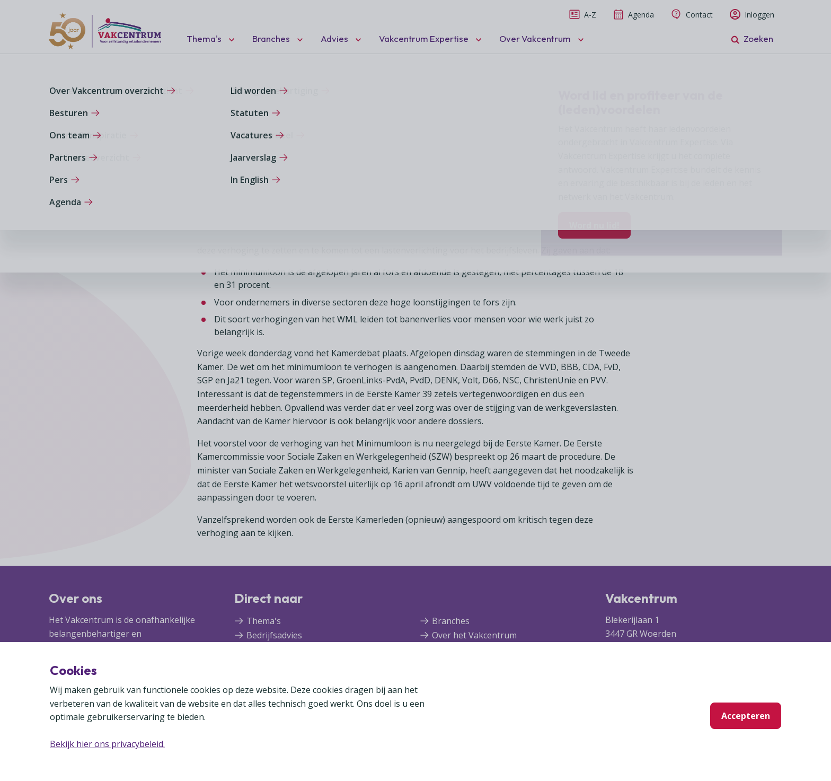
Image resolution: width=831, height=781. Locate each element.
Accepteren (745, 716)
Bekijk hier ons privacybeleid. (107, 744)
